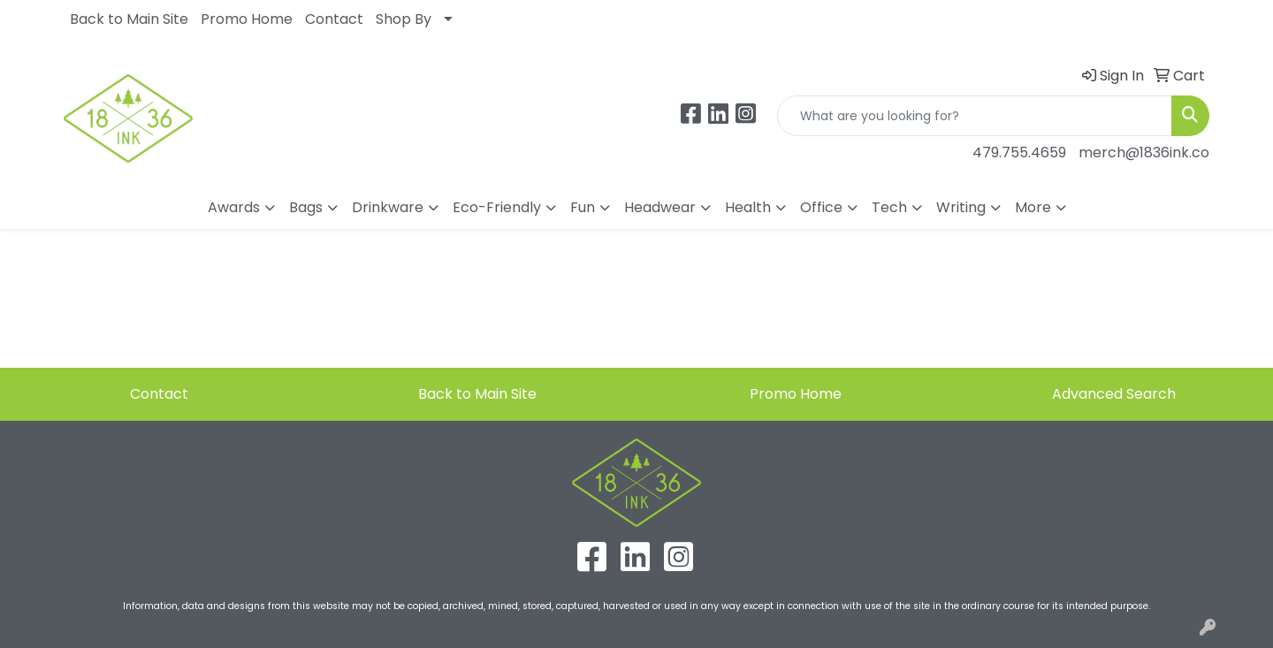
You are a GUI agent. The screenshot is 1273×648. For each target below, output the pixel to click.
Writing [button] (961, 207)
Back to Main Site (129, 19)
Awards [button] (234, 207)
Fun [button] (582, 207)
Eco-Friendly (497, 207)
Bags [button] (306, 207)
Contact (334, 19)
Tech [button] (889, 207)
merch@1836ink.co (1144, 152)
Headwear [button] (660, 207)
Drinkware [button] (387, 207)
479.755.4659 (1019, 152)
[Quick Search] (974, 115)
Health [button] (748, 207)
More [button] (1033, 207)
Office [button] (821, 207)
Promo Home (247, 19)
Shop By (403, 19)
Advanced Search (1114, 394)
